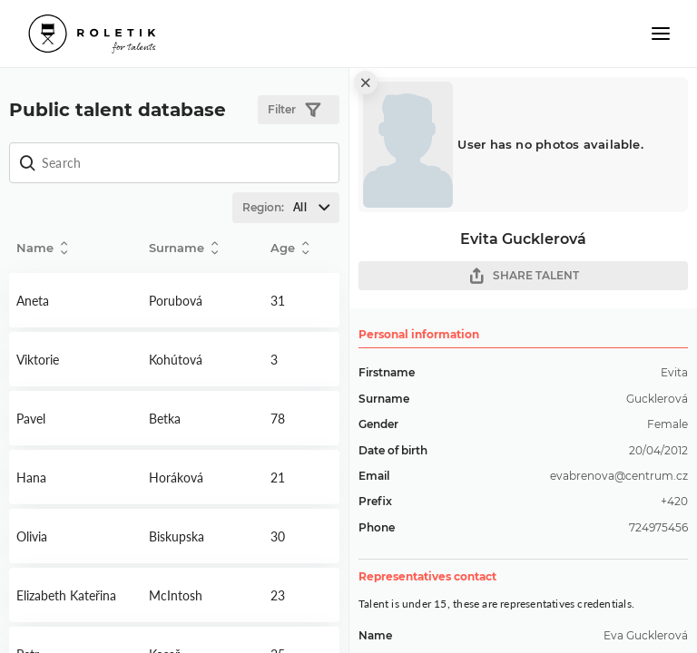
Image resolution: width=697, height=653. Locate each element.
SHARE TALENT (523, 276)
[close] (366, 82)
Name (41, 248)
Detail (75, 300)
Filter (294, 110)
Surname (183, 248)
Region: (290, 207)
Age (289, 248)
